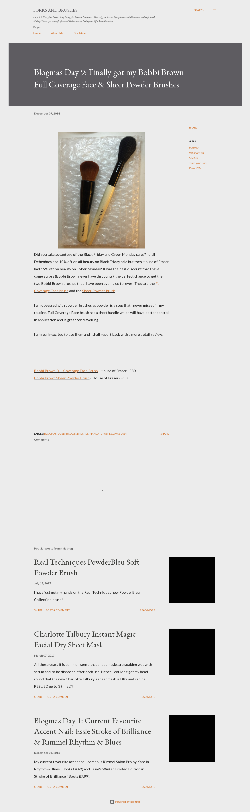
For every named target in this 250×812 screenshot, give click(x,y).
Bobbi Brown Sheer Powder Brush (62, 378)
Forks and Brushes (55, 10)
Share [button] (193, 127)
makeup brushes (198, 163)
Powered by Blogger (125, 801)
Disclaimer (80, 33)
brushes (193, 157)
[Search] (199, 10)
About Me (57, 33)
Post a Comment (58, 610)
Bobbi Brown (196, 152)
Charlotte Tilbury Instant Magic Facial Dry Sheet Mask (85, 639)
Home (37, 33)
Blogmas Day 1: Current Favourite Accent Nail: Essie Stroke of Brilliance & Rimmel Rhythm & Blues (92, 731)
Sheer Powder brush (98, 290)
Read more (147, 610)
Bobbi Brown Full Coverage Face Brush (66, 370)
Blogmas (193, 147)
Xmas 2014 (195, 168)
